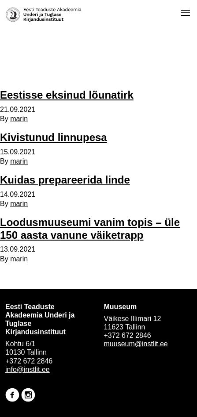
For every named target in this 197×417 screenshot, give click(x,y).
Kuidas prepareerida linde (65, 180)
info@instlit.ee (27, 369)
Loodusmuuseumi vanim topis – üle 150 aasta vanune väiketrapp (90, 228)
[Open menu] (185, 13)
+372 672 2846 (28, 361)
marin (19, 118)
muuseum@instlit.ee (136, 344)
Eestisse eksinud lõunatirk (67, 95)
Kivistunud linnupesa (53, 137)
